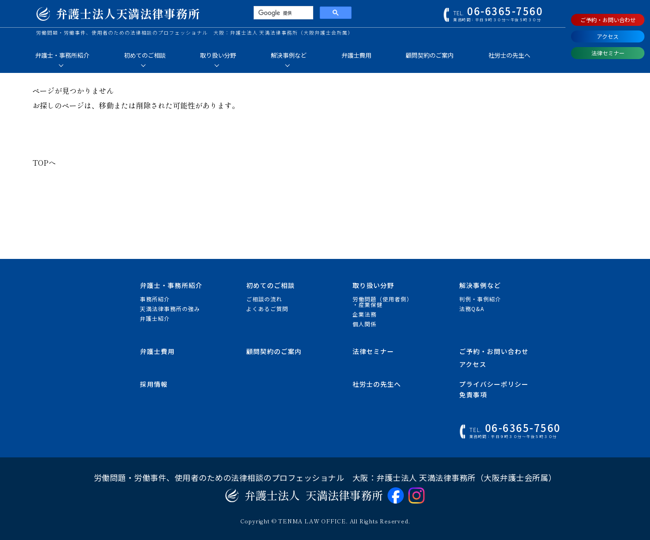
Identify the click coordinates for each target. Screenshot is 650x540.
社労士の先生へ (509, 55)
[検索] (282, 13)
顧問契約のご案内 (430, 55)
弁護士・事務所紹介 (62, 55)
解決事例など (289, 55)
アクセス (608, 36)
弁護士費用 (356, 55)
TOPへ (44, 162)
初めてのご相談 (145, 55)
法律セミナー (608, 53)
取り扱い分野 (218, 55)
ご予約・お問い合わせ (608, 20)
